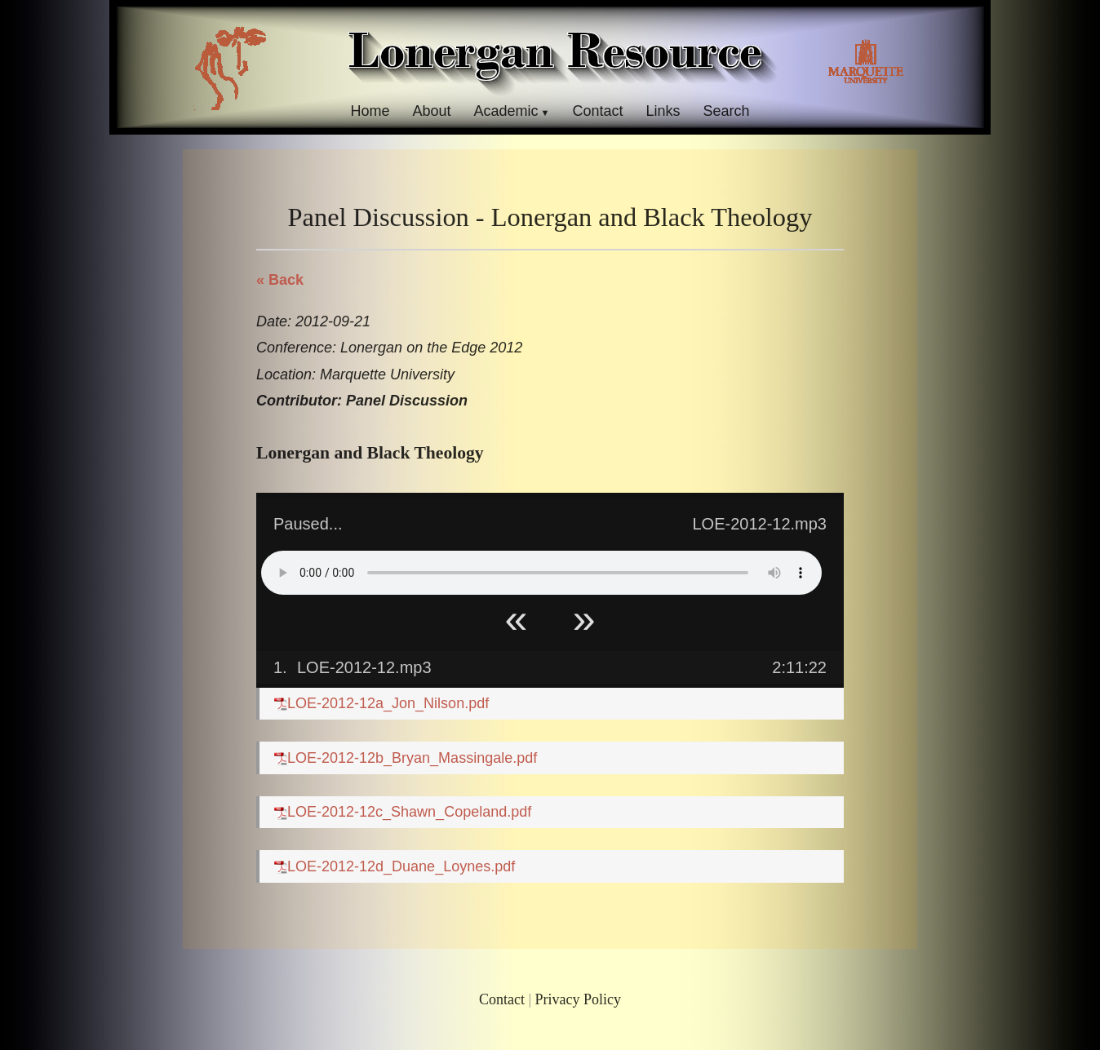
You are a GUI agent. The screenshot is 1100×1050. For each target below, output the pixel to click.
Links (663, 111)
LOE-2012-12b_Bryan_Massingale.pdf (405, 758)
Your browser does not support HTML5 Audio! (541, 573)
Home (369, 111)
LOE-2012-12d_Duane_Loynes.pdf (394, 866)
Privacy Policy (578, 999)
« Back (280, 280)
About (431, 111)
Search (726, 111)
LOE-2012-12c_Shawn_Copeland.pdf (402, 812)
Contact (597, 111)
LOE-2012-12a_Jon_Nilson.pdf (381, 703)
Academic (505, 111)
